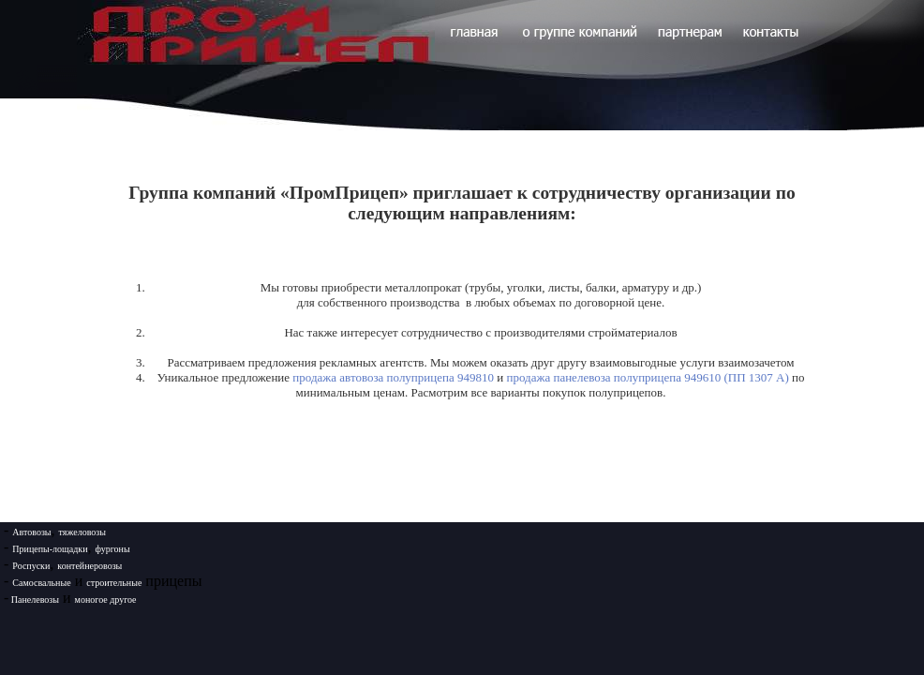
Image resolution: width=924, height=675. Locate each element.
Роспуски (31, 566)
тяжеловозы (82, 532)
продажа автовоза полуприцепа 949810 (393, 377)
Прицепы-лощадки (49, 549)
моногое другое (106, 599)
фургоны (113, 549)
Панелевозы (33, 599)
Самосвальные (41, 583)
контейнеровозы (89, 566)
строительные (114, 583)
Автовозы (31, 532)
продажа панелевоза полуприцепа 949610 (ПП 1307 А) (647, 377)
